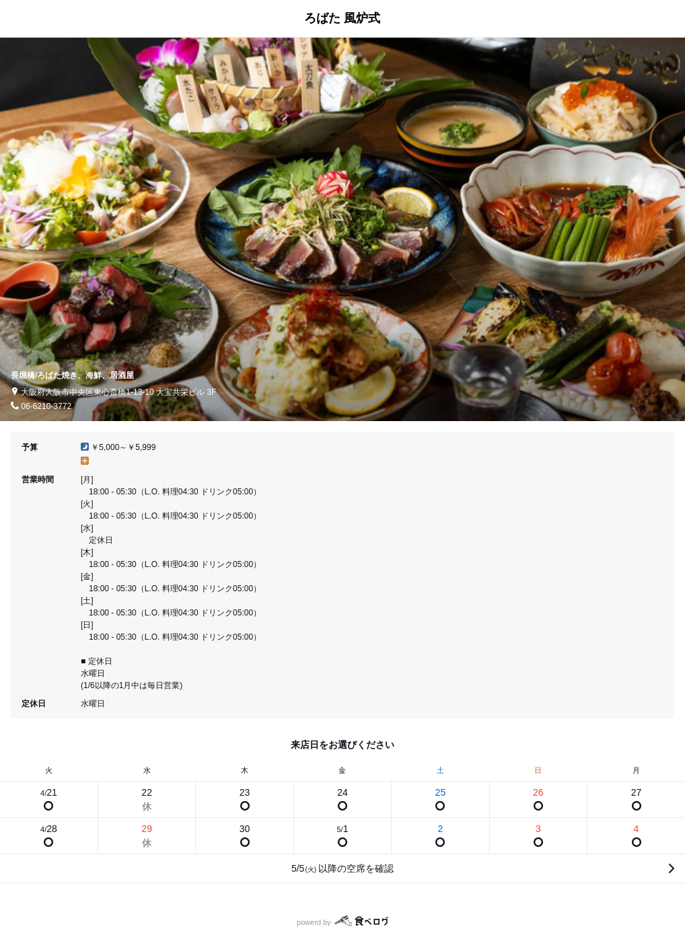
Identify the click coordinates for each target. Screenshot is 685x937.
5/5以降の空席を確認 (342, 868)
